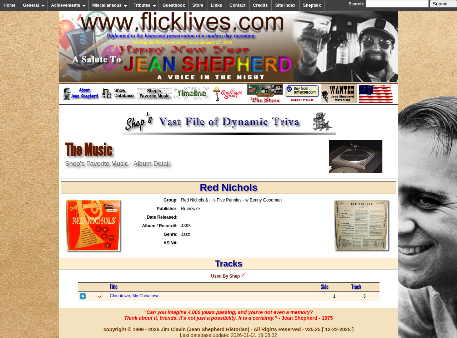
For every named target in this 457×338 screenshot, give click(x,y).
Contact (238, 5)
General (34, 5)
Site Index (285, 5)
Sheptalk (312, 5)
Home (9, 5)
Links (216, 5)
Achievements (68, 5)
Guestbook (173, 5)
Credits (260, 5)
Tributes (145, 5)
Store (198, 5)
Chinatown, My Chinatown (134, 295)
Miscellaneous (109, 5)
